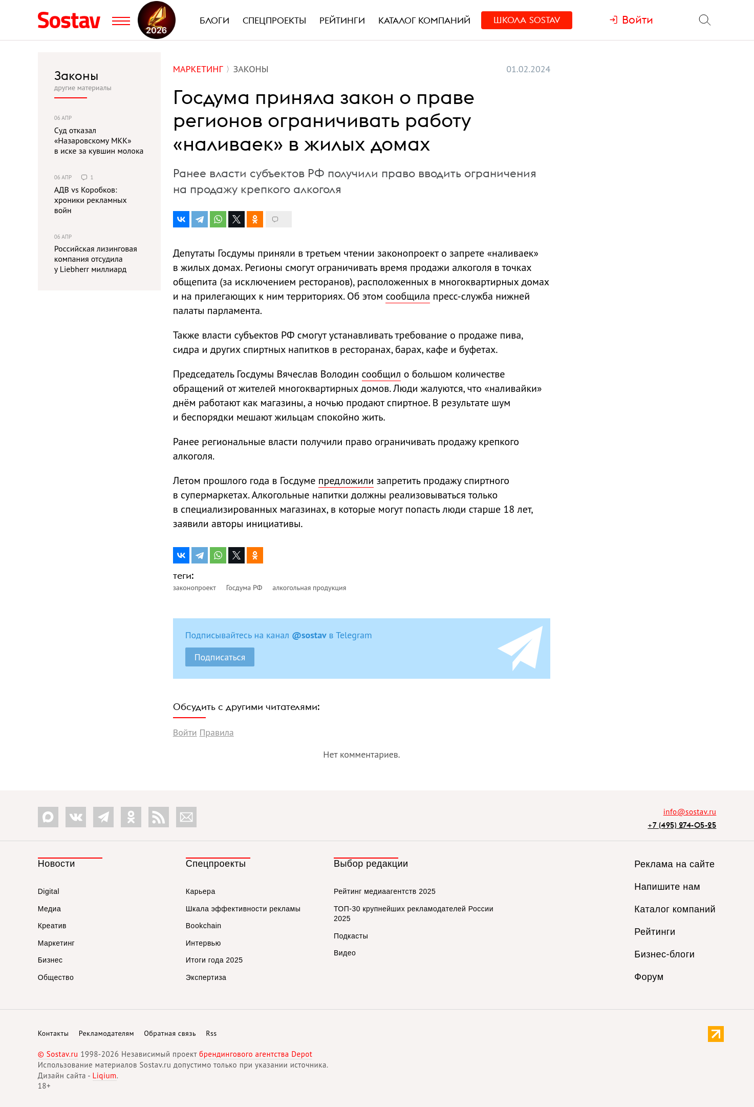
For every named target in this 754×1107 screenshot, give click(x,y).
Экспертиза (206, 977)
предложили (346, 480)
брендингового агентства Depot (255, 1054)
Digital (48, 891)
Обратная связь (170, 1033)
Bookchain (204, 926)
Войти (185, 732)
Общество (56, 977)
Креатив (52, 926)
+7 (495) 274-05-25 (682, 825)
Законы (76, 75)
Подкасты (351, 936)
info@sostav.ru (690, 812)
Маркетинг (56, 943)
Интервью (203, 943)
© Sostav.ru (58, 1054)
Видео (345, 953)
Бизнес (50, 960)
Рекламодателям (106, 1033)
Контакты (53, 1033)
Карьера (201, 891)
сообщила (407, 296)
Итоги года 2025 (214, 960)
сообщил (381, 374)
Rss (211, 1033)
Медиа (49, 909)
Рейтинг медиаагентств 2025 (385, 891)
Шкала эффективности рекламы (243, 909)
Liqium (105, 1075)
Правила (216, 732)
